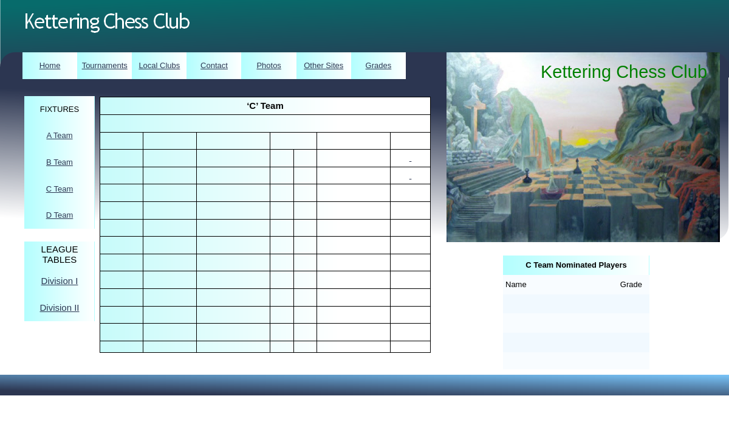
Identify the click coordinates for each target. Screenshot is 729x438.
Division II (59, 307)
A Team (59, 135)
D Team (60, 215)
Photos (268, 65)
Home (50, 65)
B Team (59, 162)
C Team (60, 188)
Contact (214, 65)
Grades (379, 65)
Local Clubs (159, 65)
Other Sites (323, 65)
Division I (59, 281)
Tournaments (105, 65)
